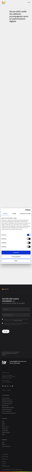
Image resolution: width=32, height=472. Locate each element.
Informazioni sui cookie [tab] (25, 213)
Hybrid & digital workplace (8, 407)
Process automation (6, 411)
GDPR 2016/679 (18, 320)
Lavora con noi (5, 426)
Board (3, 423)
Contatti (4, 463)
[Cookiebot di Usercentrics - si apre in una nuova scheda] (25, 210)
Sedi (3, 421)
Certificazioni (5, 430)
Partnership (4, 428)
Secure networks (6, 398)
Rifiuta (16, 260)
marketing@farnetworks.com (17, 361)
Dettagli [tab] (14, 213)
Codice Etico (5, 459)
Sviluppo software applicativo (9, 413)
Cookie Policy (5, 456)
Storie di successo (6, 446)
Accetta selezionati (16, 256)
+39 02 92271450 (14, 363)
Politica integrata (6, 432)
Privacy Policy (5, 454)
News (3, 442)
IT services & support (7, 403)
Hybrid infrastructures (7, 400)
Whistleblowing (5, 466)
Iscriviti (5, 331)
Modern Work (5, 405)
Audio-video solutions (7, 409)
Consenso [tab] (5, 213)
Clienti (3, 434)
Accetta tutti (16, 252)
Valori (3, 425)
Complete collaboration (7, 401)
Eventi (3, 444)
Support (4, 461)
